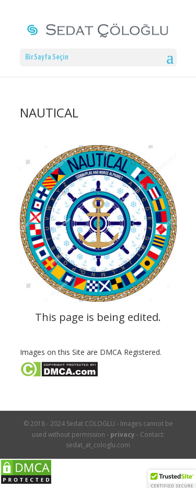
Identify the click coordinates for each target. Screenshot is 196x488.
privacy (122, 434)
